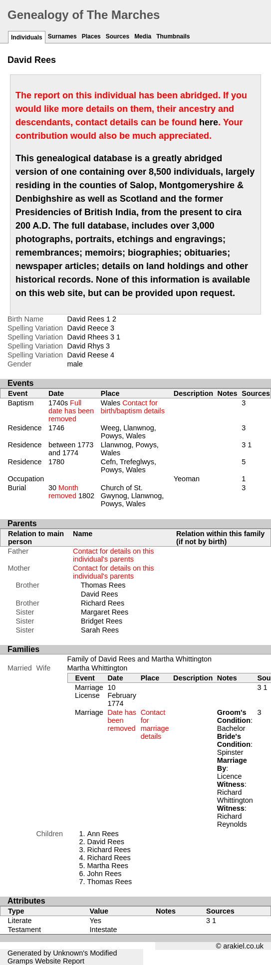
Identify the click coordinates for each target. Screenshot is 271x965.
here (208, 122)
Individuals (26, 37)
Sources (117, 36)
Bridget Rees (101, 621)
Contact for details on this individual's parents (113, 555)
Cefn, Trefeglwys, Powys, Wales (128, 466)
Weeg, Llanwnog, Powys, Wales (128, 432)
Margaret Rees (104, 612)
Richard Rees (102, 603)
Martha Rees (107, 866)
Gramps (20, 961)
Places (91, 36)
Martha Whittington (97, 668)
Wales (133, 407)
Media (142, 36)
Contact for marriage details (155, 724)
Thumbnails (173, 36)
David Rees (99, 594)
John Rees (104, 874)
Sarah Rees (100, 630)
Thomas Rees (103, 585)
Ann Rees (103, 834)
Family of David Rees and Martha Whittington (139, 659)
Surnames (62, 36)
